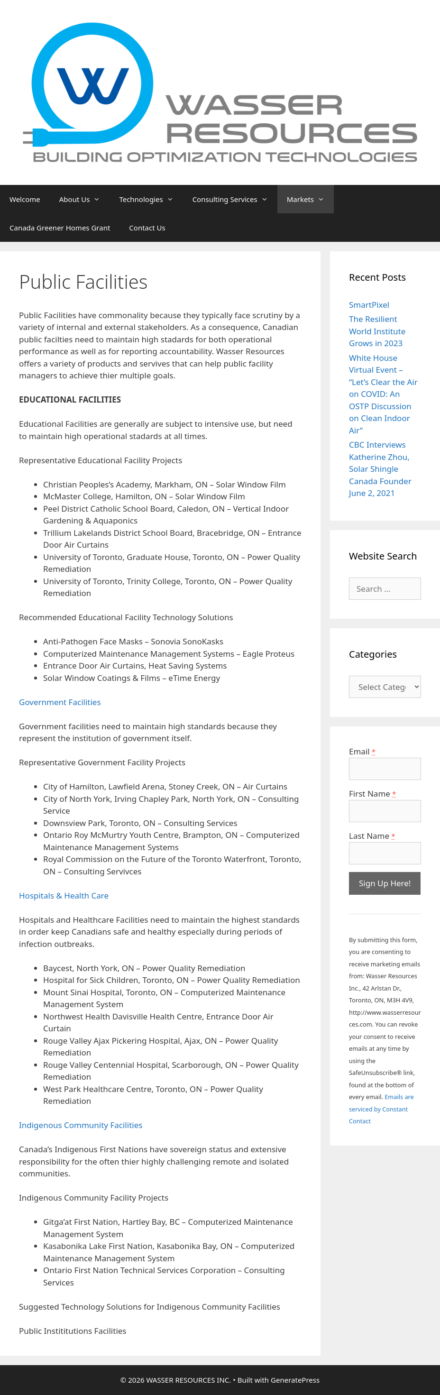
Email (362, 751)
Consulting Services (234, 199)
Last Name (372, 835)
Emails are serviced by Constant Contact (381, 1108)
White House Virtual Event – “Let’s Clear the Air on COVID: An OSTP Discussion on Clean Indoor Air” (383, 394)
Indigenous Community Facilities (80, 1125)
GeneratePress (295, 1380)
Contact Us (147, 227)
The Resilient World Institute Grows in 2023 (377, 331)
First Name (372, 793)
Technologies (151, 199)
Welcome (24, 199)
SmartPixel (369, 304)
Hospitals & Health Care (64, 895)
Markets (310, 199)
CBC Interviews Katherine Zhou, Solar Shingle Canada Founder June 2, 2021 (380, 468)
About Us (84, 199)
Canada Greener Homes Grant (59, 227)
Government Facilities (60, 702)
